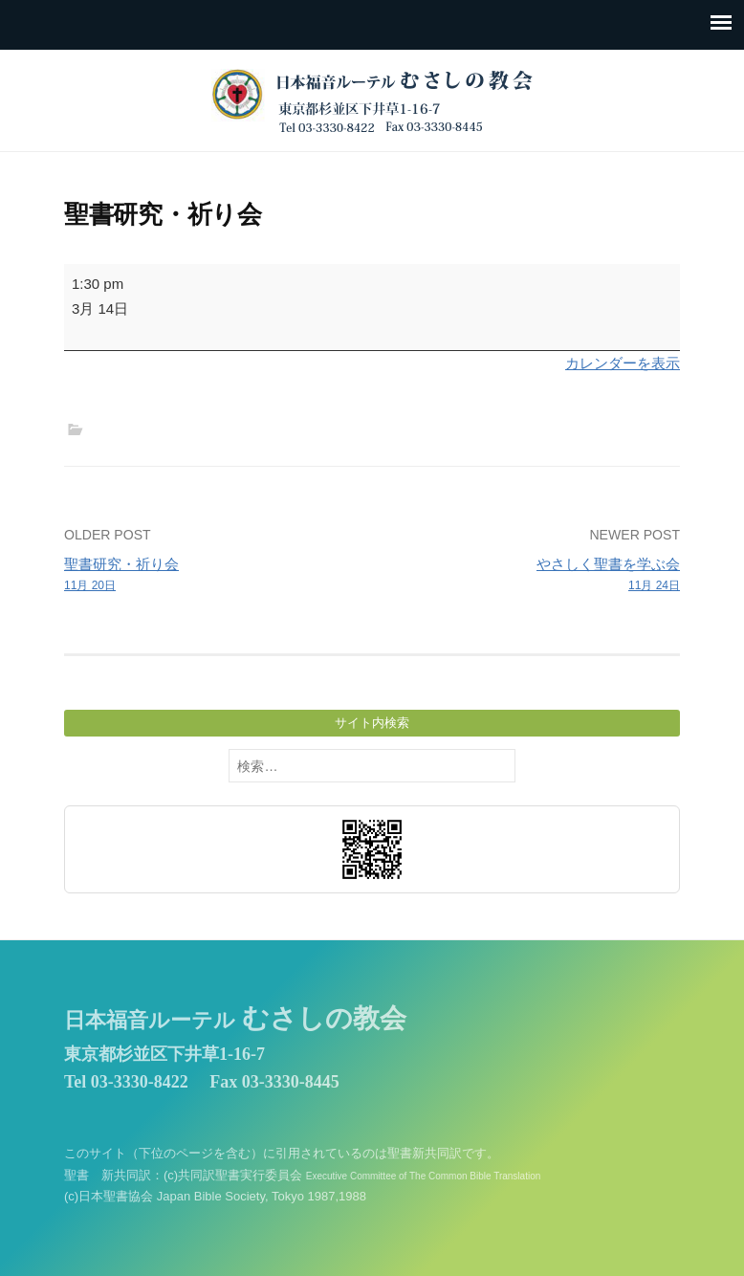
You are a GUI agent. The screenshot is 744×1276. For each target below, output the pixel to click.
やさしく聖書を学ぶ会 (532, 576)
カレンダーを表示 (622, 363)
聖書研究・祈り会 (212, 576)
